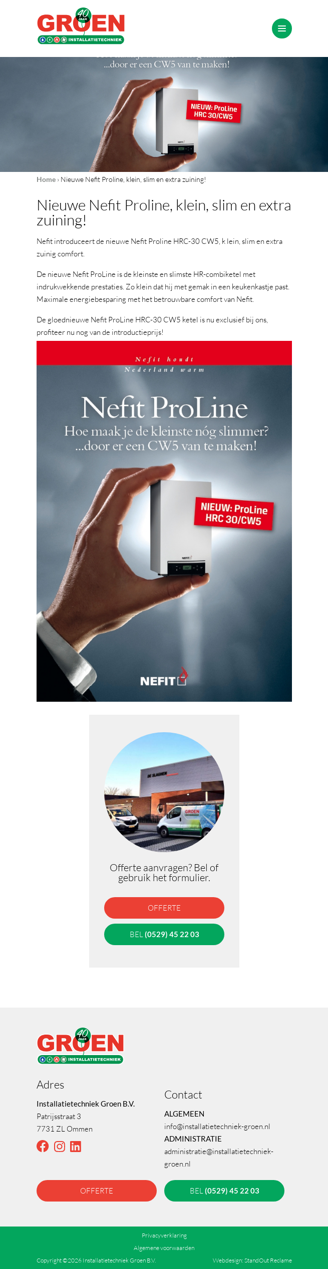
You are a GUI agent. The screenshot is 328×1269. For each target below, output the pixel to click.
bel (164, 934)
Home (46, 179)
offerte (164, 907)
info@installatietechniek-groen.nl (217, 1126)
